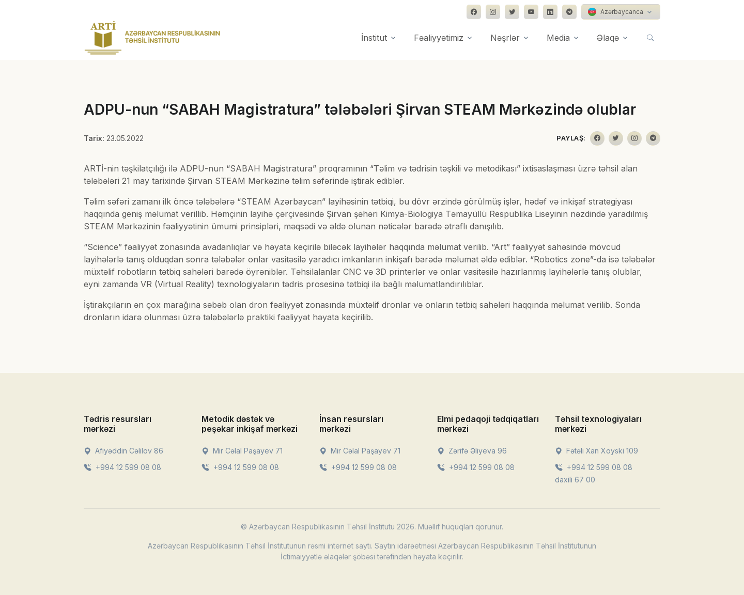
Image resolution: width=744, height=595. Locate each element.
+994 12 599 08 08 (122, 467)
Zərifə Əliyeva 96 (472, 450)
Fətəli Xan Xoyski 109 (596, 450)
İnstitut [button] (374, 38)
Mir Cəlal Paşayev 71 (242, 450)
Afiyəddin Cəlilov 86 (123, 450)
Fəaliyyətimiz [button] (438, 38)
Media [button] (558, 38)
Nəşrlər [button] (505, 38)
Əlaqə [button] (608, 38)
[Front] (152, 38)
